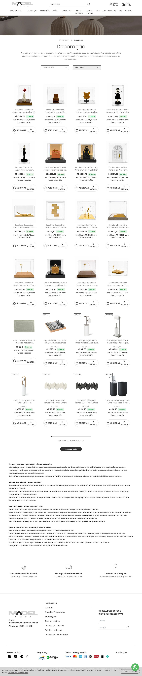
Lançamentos (16, 10)
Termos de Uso (52, 621)
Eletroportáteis (109, 10)
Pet (120, 10)
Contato (49, 607)
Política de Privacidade (56, 634)
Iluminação (45, 10)
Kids (98, 10)
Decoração (32, 10)
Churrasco (67, 10)
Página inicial (64, 40)
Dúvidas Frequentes (55, 612)
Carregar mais (71, 449)
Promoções (50, 616)
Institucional (51, 603)
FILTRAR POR (55, 68)
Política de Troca (53, 630)
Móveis (56, 10)
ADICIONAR (24, 130)
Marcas (128, 10)
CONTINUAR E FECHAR (130, 671)
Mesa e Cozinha (79, 11)
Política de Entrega (54, 625)
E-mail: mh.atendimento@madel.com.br (23, 621)
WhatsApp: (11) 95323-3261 (20, 626)
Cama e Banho (90, 11)
